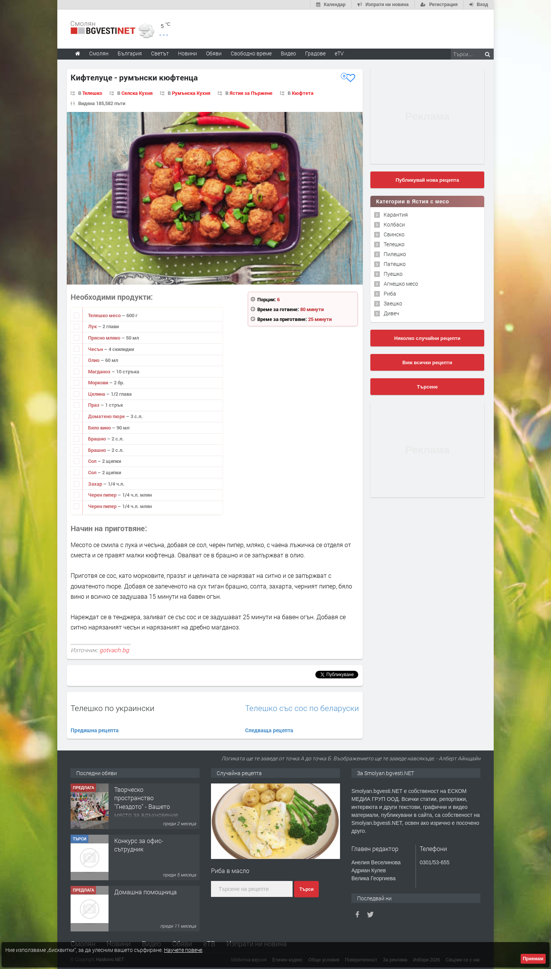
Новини (187, 53)
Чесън (96, 349)
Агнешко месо (401, 283)
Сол (93, 461)
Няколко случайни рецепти (427, 338)
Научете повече (183, 949)
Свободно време (251, 53)
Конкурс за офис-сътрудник (138, 845)
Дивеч (391, 313)
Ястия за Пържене (251, 93)
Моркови (98, 382)
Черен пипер (103, 494)
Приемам (533, 958)
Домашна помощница (145, 892)
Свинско (394, 234)
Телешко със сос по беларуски (302, 708)
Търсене (427, 387)
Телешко (92, 93)
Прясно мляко (104, 337)
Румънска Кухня (191, 93)
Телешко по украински (112, 708)
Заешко (393, 303)
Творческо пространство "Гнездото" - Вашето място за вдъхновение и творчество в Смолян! (146, 810)
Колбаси (394, 224)
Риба (390, 293)
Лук (93, 326)
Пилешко (395, 254)
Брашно (97, 438)
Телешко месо (105, 315)
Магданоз (100, 371)
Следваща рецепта (269, 730)
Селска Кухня (137, 93)
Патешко (395, 263)
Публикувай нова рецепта (427, 180)
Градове (315, 53)
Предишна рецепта (95, 730)
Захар (95, 483)
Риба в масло (230, 871)
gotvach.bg (114, 650)
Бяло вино (100, 427)
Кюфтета (302, 93)
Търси (306, 889)
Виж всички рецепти (427, 362)
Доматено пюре (107, 416)
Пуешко (393, 273)
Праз (94, 404)
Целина (97, 393)
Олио (94, 360)
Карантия (396, 214)
